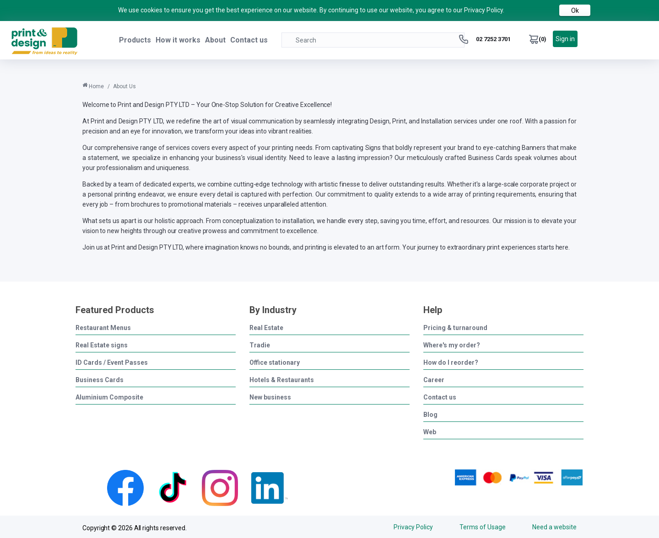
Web (429, 431)
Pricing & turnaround (455, 327)
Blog (430, 414)
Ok (575, 10)
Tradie (259, 344)
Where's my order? (451, 344)
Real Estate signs (102, 344)
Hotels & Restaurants (281, 379)
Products (135, 40)
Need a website (554, 526)
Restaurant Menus (103, 327)
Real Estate (266, 327)
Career (433, 379)
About (215, 40)
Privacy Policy (407, 526)
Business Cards (100, 379)
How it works (178, 40)
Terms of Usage (480, 526)
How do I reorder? (450, 362)
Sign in (565, 39)
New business (270, 397)
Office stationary (274, 362)
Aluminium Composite (109, 397)
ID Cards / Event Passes (112, 362)
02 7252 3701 (493, 39)
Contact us (249, 40)
